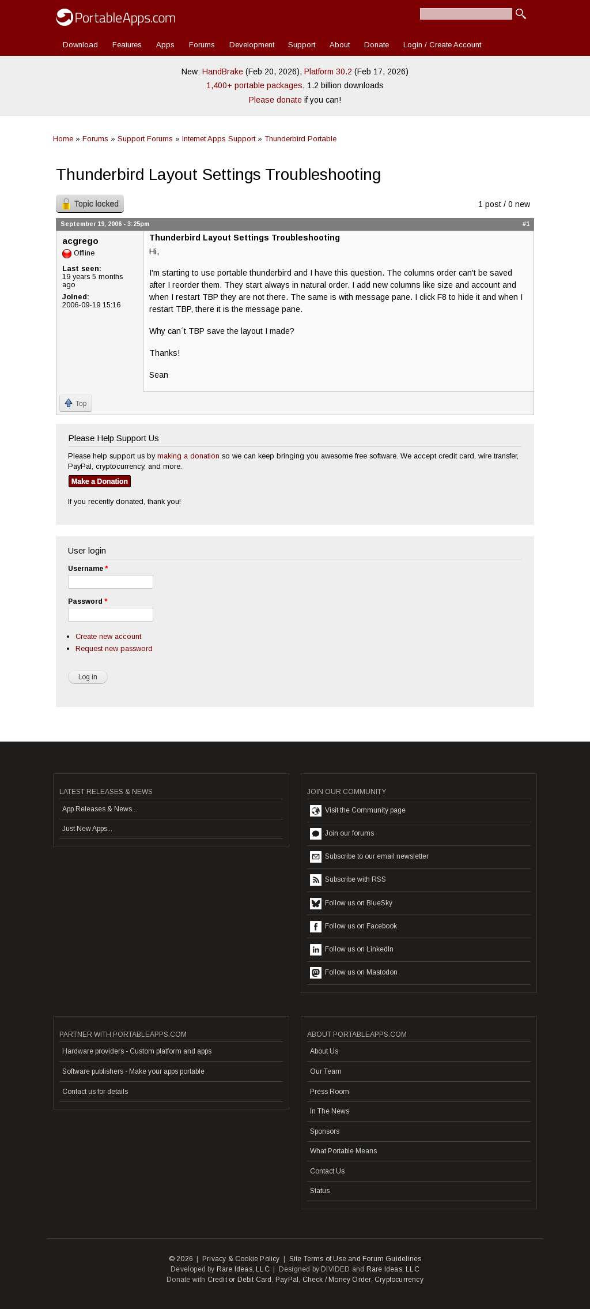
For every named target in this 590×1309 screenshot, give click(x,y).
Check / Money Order (336, 1280)
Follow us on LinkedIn (352, 950)
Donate (376, 44)
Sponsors (324, 1131)
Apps (165, 44)
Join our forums (342, 834)
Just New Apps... (87, 829)
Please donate (275, 99)
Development (251, 44)
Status (320, 1191)
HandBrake (222, 71)
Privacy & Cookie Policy (241, 1259)
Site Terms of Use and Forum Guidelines (355, 1259)
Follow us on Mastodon (354, 973)
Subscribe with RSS (348, 880)
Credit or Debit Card (239, 1280)
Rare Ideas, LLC (243, 1269)
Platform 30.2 (328, 71)
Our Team (326, 1071)
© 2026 (181, 1259)
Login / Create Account (442, 44)
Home (63, 138)
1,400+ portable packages (254, 85)
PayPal (286, 1280)
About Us (324, 1051)
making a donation (188, 456)
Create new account (108, 636)
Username (88, 569)
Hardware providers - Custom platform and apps (136, 1051)
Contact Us (327, 1171)
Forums (202, 44)
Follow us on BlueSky (351, 903)
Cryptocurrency (399, 1280)
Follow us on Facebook (353, 926)
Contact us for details (95, 1092)
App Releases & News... (99, 809)
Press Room (329, 1092)
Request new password (114, 648)
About (340, 44)
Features (127, 44)
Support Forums (145, 138)
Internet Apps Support (218, 138)
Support (301, 44)
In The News (329, 1111)
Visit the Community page (358, 811)
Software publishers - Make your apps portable (133, 1071)
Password (87, 601)
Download (80, 44)
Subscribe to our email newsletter (369, 857)
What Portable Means (343, 1151)
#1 (526, 223)
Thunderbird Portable (300, 138)
